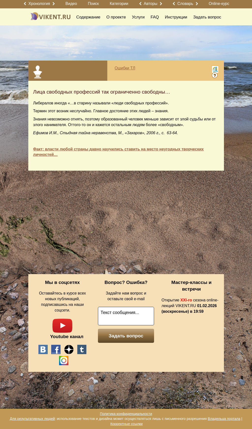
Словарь (185, 3)
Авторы (150, 3)
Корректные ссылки (126, 424)
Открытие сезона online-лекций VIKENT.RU (189, 306)
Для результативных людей (32, 419)
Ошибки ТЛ (125, 68)
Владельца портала (224, 419)
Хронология (39, 3)
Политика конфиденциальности (126, 414)
